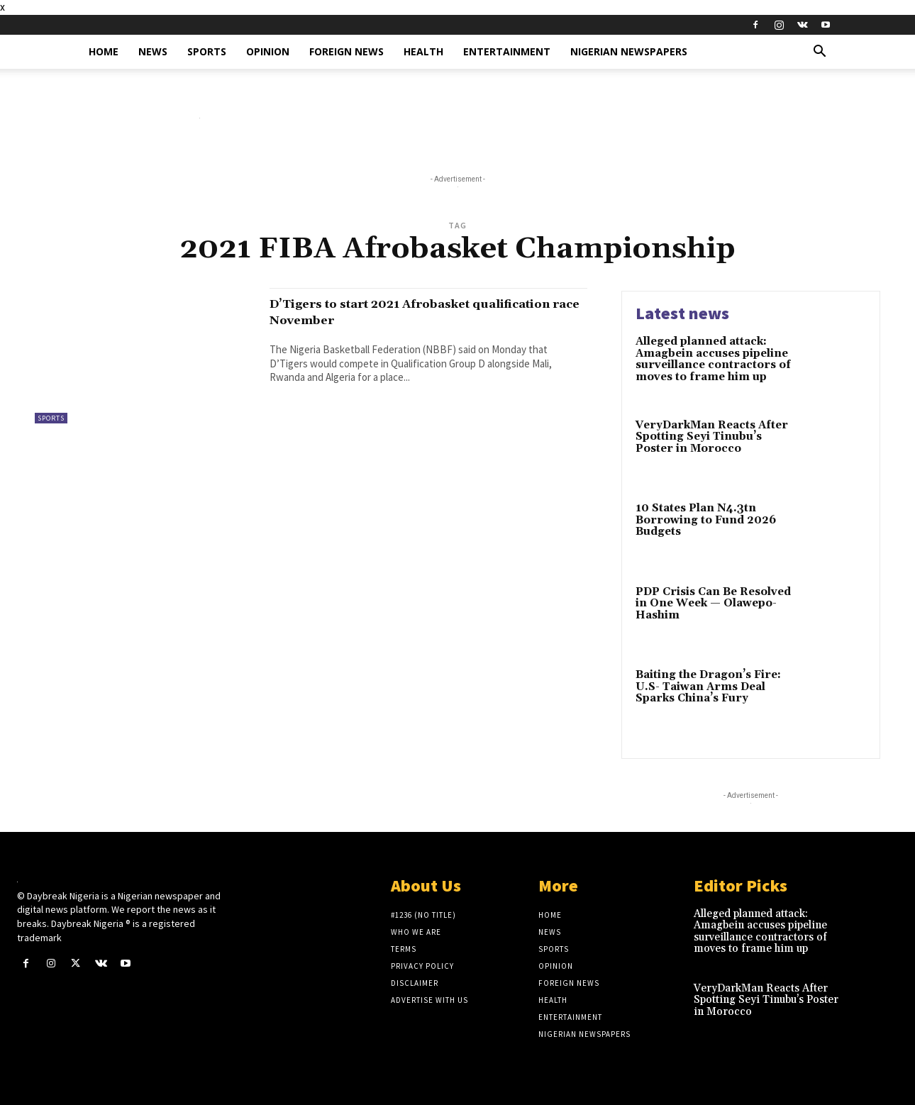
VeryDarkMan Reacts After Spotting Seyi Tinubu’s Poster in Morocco (712, 436)
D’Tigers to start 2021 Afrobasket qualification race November (398, 311)
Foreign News (346, 51)
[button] (819, 53)
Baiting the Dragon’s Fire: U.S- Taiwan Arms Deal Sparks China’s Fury (708, 686)
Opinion (267, 51)
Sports (206, 51)
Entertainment (506, 51)
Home (103, 51)
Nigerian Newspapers (628, 51)
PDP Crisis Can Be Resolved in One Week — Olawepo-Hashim (713, 603)
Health (423, 51)
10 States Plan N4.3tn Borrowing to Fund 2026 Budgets (706, 519)
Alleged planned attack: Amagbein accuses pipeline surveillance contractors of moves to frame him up (713, 359)
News (152, 51)
